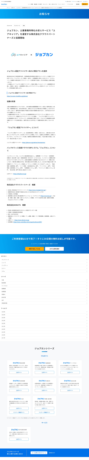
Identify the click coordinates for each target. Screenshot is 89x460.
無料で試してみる (34, 249)
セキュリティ (45, 4)
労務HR (62, 65)
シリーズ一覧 (36, 398)
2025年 (62, 86)
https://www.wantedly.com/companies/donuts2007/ (27, 222)
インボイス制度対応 (69, 390)
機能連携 (35, 4)
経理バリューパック (48, 388)
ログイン (86, 1)
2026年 (62, 83)
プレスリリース (17, 25)
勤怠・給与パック (56, 388)
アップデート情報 (48, 382)
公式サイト (19, 285)
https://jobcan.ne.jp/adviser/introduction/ (33, 142)
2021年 (62, 97)
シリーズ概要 (30, 4)
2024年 (62, 89)
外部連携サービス (37, 404)
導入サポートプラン (48, 392)
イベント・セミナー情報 (39, 415)
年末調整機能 (73, 388)
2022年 (62, 94)
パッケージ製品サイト (18, 325)
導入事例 (40, 4)
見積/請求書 (63, 74)
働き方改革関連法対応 (51, 390)
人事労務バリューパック (39, 388)
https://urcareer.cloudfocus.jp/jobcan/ (17, 96)
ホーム (8, 7)
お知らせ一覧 (54, 4)
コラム (62, 42)
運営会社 (36, 438)
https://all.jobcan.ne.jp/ (19, 174)
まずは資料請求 (54, 249)
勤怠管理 (63, 54)
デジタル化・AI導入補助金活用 (40, 390)
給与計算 (63, 68)
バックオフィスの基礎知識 (39, 432)
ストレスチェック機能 (38, 392)
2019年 (62, 103)
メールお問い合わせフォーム (39, 365)
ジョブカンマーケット (49, 432)
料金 (49, 4)
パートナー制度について (78, 1)
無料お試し (85, 4)
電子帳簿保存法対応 (61, 390)
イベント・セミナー (61, 4)
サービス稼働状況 (56, 382)
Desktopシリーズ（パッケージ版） (47, 398)
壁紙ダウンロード (65, 432)
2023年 (62, 91)
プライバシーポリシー (48, 438)
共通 (24, 25)
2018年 (62, 106)
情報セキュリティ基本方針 (60, 438)
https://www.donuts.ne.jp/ (21, 220)
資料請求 (77, 4)
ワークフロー (64, 57)
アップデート (64, 36)
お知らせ (13, 7)
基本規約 (41, 438)
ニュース (63, 33)
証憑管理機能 (76, 390)
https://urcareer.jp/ (46, 196)
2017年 (62, 109)
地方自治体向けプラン (65, 388)
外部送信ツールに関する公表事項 (73, 438)
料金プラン (36, 427)
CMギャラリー (58, 432)
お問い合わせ (69, 1)
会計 (62, 71)
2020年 (62, 100)
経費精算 (63, 60)
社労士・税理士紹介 (46, 404)
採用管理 (63, 62)
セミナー (63, 39)
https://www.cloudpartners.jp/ (37, 190)
